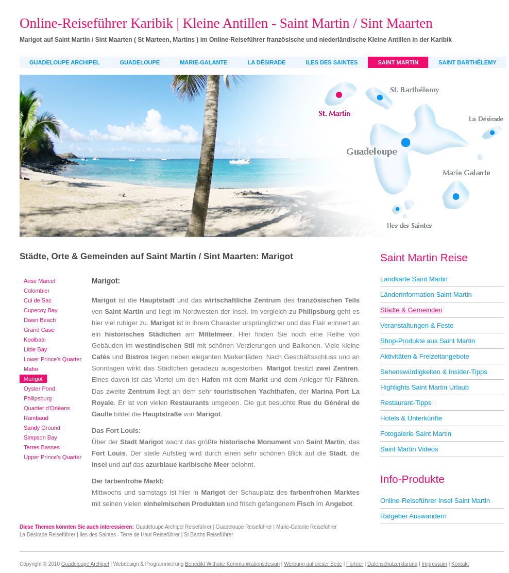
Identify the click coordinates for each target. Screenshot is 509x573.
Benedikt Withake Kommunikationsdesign (232, 564)
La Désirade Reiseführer (47, 534)
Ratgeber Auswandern (413, 516)
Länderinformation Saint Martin (426, 294)
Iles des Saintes (332, 62)
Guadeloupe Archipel (64, 62)
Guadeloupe (140, 62)
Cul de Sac (38, 300)
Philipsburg (38, 398)
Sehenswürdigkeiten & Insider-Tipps (433, 372)
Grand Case (39, 330)
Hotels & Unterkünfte (411, 418)
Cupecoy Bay (40, 310)
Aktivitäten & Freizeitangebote (424, 356)
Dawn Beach (40, 320)
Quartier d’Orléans (47, 408)
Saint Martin (398, 62)
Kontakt (460, 564)
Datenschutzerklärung (392, 564)
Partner (354, 564)
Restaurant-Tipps (405, 403)
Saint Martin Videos (409, 449)
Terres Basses (42, 447)
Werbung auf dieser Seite (313, 564)
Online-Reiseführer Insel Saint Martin (435, 500)
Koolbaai (35, 339)
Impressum (434, 564)
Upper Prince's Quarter (52, 457)
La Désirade (266, 62)
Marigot (33, 379)
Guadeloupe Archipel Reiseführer (173, 527)
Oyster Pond (39, 388)
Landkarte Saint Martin (414, 279)
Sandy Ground (42, 428)
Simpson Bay (40, 437)
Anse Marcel (39, 281)
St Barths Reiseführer (208, 534)
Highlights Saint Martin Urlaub (424, 387)
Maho (31, 369)
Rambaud (36, 418)
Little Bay (35, 349)
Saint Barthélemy (467, 62)
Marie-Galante (203, 62)
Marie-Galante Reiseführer (306, 527)
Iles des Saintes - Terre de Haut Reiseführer (130, 534)
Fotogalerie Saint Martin (415, 433)
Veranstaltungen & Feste (416, 325)
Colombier (36, 291)
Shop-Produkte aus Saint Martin (427, 341)
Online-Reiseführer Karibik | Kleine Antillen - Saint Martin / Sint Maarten (226, 23)
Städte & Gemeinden (411, 310)
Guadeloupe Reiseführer (244, 527)
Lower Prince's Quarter (52, 359)
